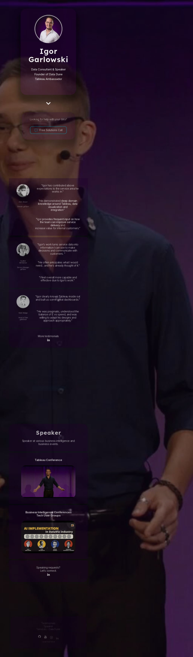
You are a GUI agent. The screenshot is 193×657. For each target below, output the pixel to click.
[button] (48, 104)
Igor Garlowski (48, 56)
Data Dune (56, 76)
